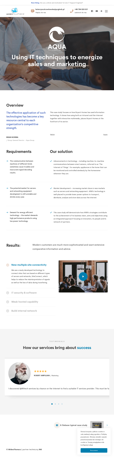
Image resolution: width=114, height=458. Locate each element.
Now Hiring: (35, 3)
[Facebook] (92, 11)
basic (105, 138)
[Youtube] (97, 11)
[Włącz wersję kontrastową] (101, 11)
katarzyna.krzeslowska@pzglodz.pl (50, 9)
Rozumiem (94, 450)
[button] (52, 408)
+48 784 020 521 (81, 9)
